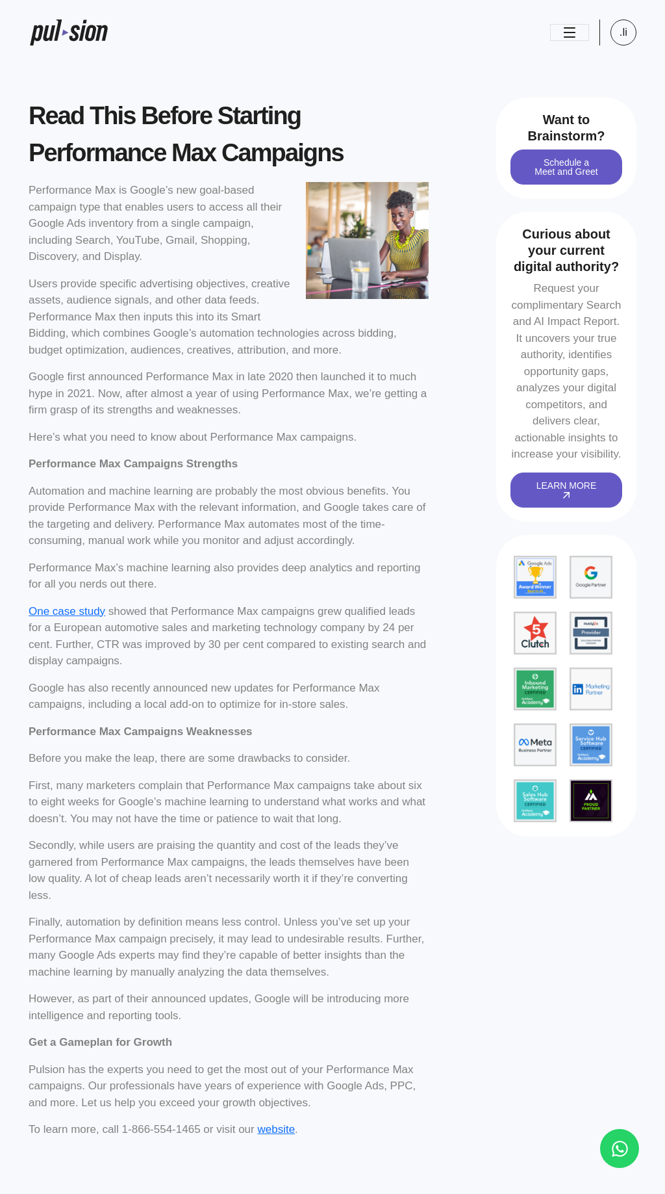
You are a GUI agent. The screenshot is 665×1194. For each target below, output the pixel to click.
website (276, 1129)
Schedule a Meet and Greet (565, 167)
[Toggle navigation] (569, 32)
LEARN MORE (566, 489)
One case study (67, 611)
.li (623, 32)
